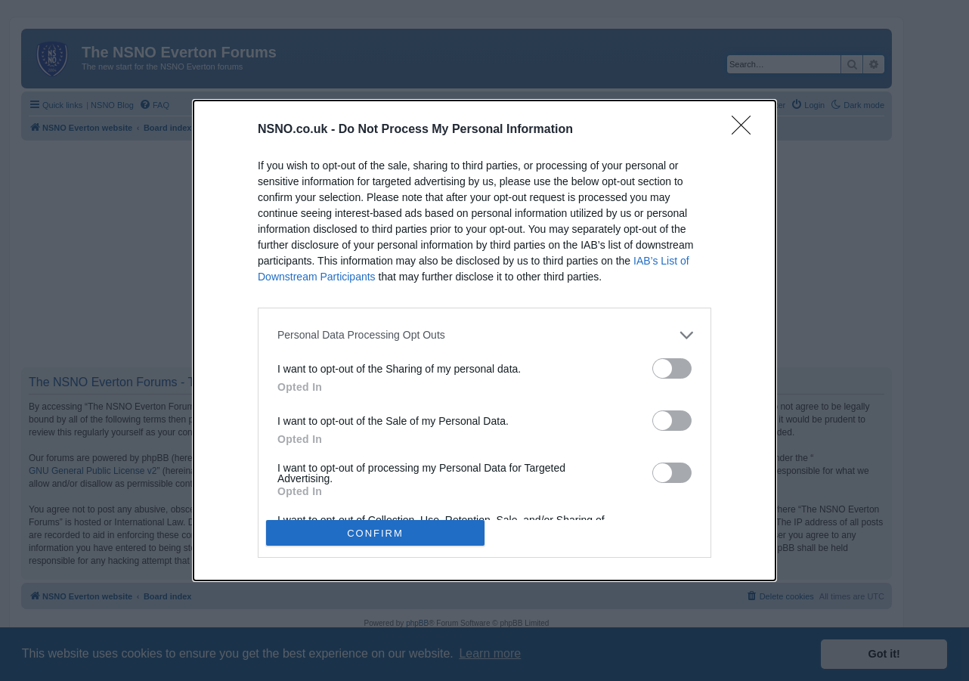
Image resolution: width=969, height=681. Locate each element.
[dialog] (484, 340)
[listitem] (484, 335)
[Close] (746, 130)
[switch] (672, 368)
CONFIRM (375, 533)
